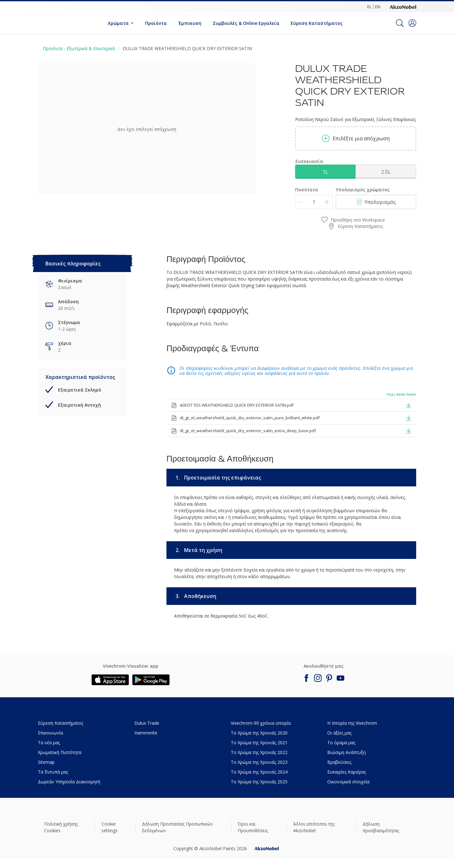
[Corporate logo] (403, 6)
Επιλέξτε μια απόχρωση (356, 138)
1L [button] (325, 171)
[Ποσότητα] (314, 202)
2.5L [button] (386, 171)
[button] (412, 23)
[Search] (400, 23)
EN (377, 6)
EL (369, 6)
